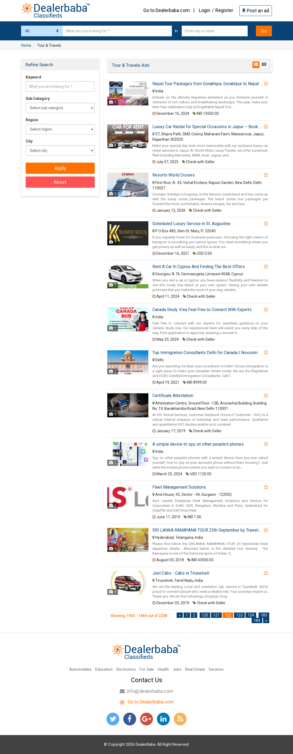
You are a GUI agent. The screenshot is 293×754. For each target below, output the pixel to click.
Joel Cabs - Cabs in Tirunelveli (180, 573)
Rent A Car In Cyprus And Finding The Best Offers (198, 266)
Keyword (33, 77)
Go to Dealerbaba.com (166, 10)
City (29, 141)
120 (205, 615)
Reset (60, 182)
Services (216, 669)
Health (163, 669)
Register (224, 10)
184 (257, 620)
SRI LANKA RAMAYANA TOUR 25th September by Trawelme (207, 530)
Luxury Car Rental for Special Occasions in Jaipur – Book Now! (207, 126)
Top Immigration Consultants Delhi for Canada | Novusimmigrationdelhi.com (207, 352)
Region (32, 120)
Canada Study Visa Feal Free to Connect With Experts (202, 309)
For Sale (147, 669)
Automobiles (80, 669)
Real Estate (195, 669)
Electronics (126, 669)
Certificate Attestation (172, 395)
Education (104, 669)
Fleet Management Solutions (179, 487)
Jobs (177, 669)
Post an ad (255, 10)
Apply (60, 168)
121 (216, 615)
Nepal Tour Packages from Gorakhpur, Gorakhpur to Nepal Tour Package (207, 83)
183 (264, 615)
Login (204, 10)
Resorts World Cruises (173, 175)
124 (251, 615)
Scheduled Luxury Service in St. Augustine (191, 223)
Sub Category (38, 98)
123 (239, 615)
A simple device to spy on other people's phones (198, 444)
